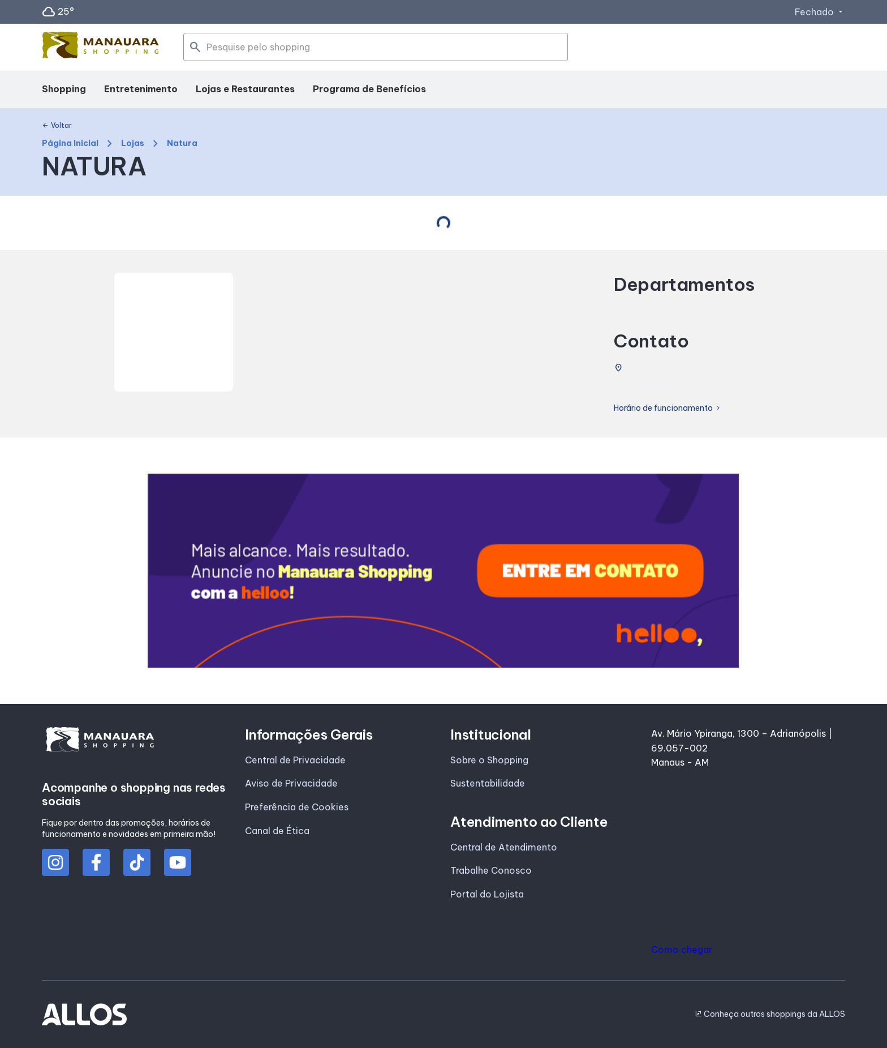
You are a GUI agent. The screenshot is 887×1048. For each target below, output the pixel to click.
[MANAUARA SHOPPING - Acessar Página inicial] (101, 48)
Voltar (57, 126)
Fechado (820, 12)
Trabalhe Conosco (491, 870)
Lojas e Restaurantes (245, 89)
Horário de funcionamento (668, 408)
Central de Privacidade (295, 760)
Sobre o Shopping (489, 760)
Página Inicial (70, 143)
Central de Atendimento (503, 847)
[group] (443, 571)
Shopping (64, 89)
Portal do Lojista (487, 894)
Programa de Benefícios (369, 89)
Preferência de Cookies (296, 807)
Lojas (132, 143)
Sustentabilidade (487, 783)
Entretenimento (141, 89)
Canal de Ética (277, 830)
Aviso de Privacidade (291, 783)
